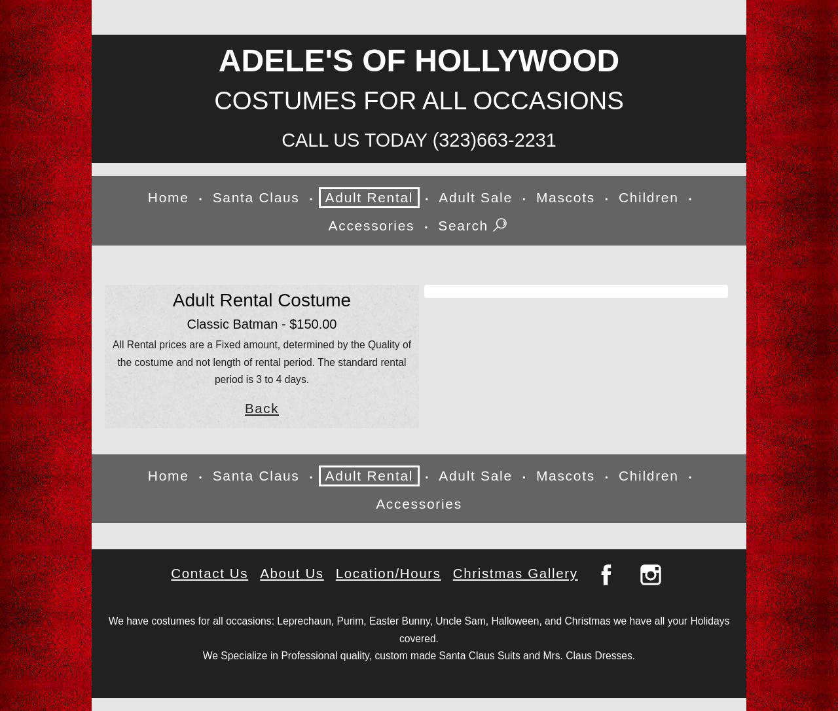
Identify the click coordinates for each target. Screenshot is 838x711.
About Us (292, 573)
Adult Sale (476, 197)
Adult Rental (369, 197)
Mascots (565, 197)
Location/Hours (388, 573)
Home (168, 197)
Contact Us (209, 573)
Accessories (372, 225)
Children (649, 197)
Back (262, 408)
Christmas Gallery (515, 573)
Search (473, 226)
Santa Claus (256, 197)
